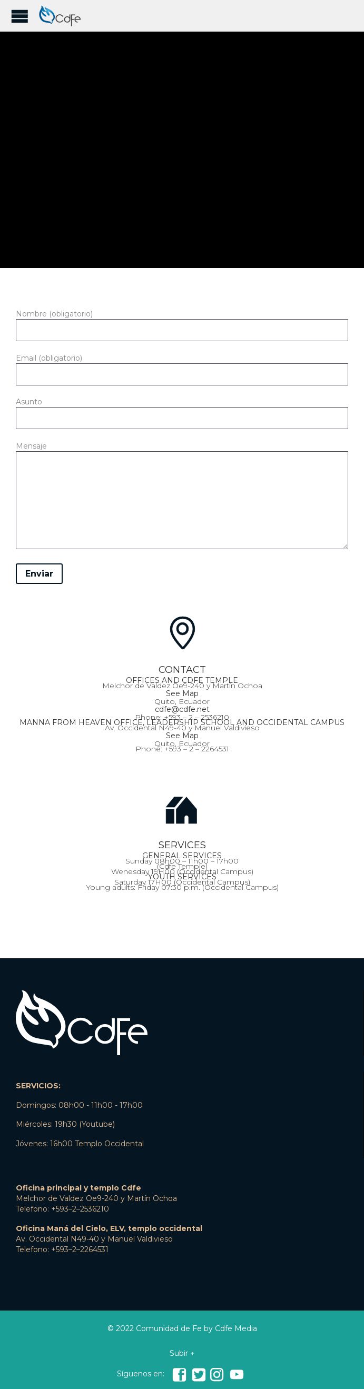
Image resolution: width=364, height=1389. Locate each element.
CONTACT (182, 670)
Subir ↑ (182, 1353)
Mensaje (182, 497)
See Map (182, 693)
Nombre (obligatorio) (182, 322)
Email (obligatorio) (182, 366)
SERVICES (182, 845)
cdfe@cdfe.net (182, 709)
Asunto (182, 410)
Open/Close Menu (20, 16)
